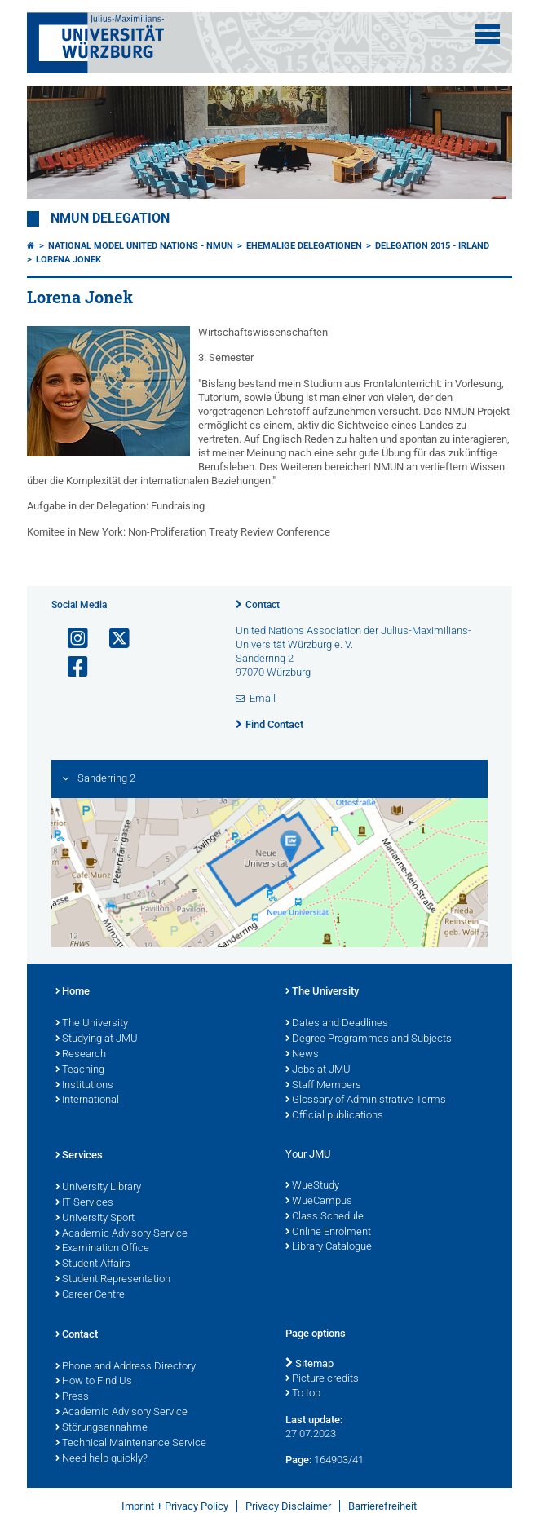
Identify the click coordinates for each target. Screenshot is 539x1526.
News (302, 1054)
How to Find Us (93, 1381)
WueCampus (318, 1201)
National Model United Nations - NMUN (140, 245)
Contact (262, 605)
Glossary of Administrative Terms (365, 1100)
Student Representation (112, 1279)
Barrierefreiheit (382, 1506)
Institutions (84, 1085)
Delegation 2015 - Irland (432, 245)
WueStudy (312, 1186)
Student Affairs (92, 1264)
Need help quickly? (101, 1459)
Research (80, 1054)
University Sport (95, 1218)
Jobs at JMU (318, 1070)
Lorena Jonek (68, 259)
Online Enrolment (328, 1232)
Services (79, 1156)
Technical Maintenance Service (130, 1443)
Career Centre (90, 1295)
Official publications (334, 1116)
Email (263, 698)
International (87, 1100)
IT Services (84, 1203)
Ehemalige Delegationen (304, 245)
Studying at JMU (96, 1039)
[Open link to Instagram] (71, 638)
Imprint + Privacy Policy (174, 1506)
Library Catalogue (328, 1247)
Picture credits (322, 1379)
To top (302, 1394)
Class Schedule (324, 1217)
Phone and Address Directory (125, 1367)
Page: (298, 1459)
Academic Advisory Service (121, 1234)
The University (91, 1024)
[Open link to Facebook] (71, 667)
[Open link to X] (112, 638)
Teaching (79, 1070)
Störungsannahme (101, 1428)
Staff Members (323, 1085)
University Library (98, 1187)
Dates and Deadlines (336, 1024)
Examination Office (102, 1249)
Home (72, 992)
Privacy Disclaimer (288, 1506)
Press (72, 1397)
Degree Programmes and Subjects (368, 1039)
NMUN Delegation (110, 218)
